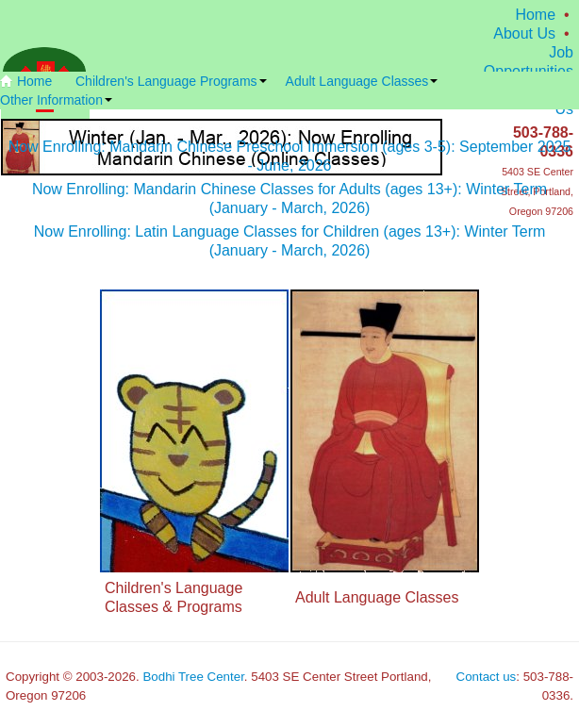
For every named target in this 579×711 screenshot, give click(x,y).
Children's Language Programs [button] (171, 81)
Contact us (486, 677)
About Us (524, 33)
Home (535, 15)
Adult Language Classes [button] (362, 81)
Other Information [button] (56, 99)
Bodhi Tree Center (192, 677)
